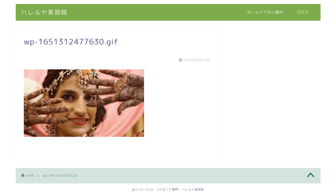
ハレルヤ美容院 (44, 12)
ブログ (302, 12)
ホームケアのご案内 (265, 12)
